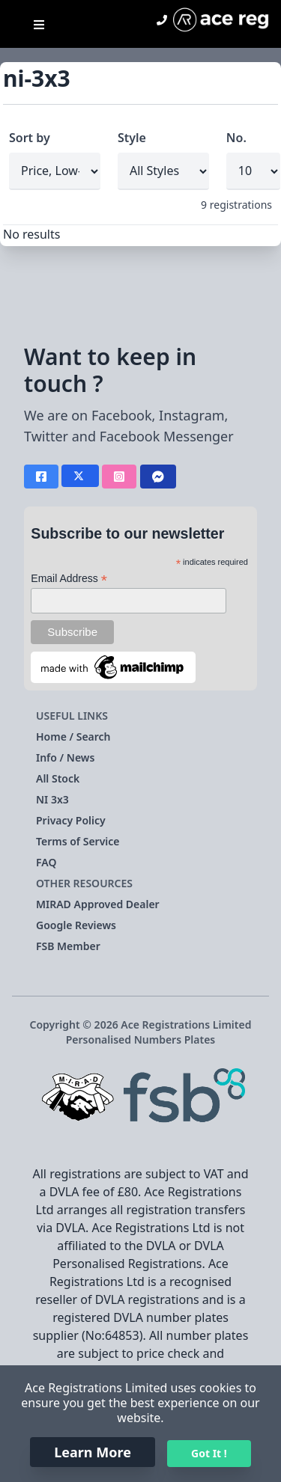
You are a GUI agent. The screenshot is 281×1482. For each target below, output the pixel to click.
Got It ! (209, 1453)
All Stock (57, 778)
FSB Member (68, 946)
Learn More (92, 1452)
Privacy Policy (71, 820)
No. (236, 137)
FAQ (46, 862)
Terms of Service (78, 841)
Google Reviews (76, 925)
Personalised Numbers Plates (141, 1039)
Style (132, 137)
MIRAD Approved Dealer (98, 904)
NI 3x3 (52, 799)
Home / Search (73, 736)
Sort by (29, 137)
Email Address (69, 579)
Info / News (65, 757)
